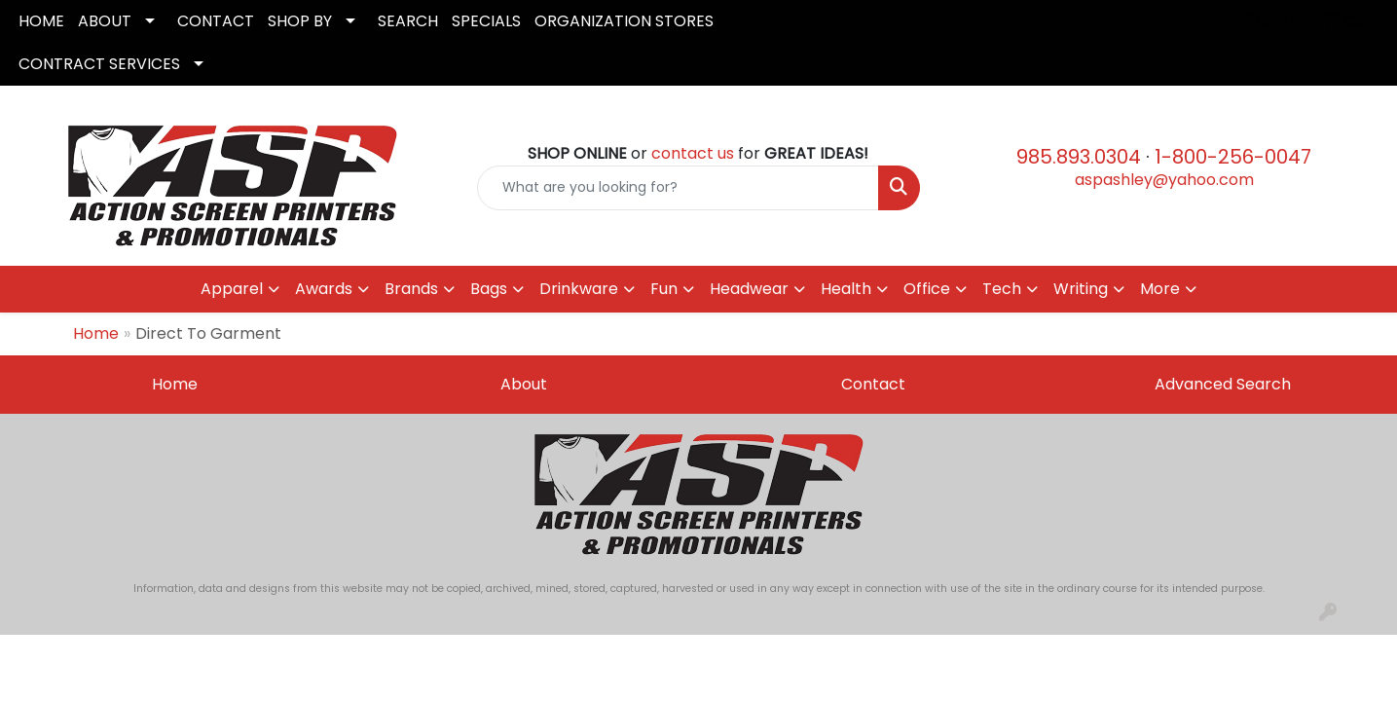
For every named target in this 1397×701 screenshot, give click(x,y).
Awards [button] (323, 288)
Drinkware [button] (578, 288)
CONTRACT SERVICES (99, 64)
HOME (41, 21)
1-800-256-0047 (1233, 156)
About (523, 384)
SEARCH (408, 21)
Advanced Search (1223, 384)
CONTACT (215, 21)
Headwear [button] (749, 288)
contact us (692, 153)
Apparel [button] (232, 288)
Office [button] (926, 288)
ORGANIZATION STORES (624, 21)
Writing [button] (1080, 288)
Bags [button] (488, 288)
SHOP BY (300, 21)
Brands (411, 288)
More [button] (1160, 288)
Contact (873, 384)
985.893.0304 (1078, 156)
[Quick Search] (677, 188)
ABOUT (104, 21)
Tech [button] (1001, 288)
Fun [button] (664, 288)
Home (96, 333)
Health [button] (846, 288)
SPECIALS (486, 21)
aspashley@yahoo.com (1164, 179)
